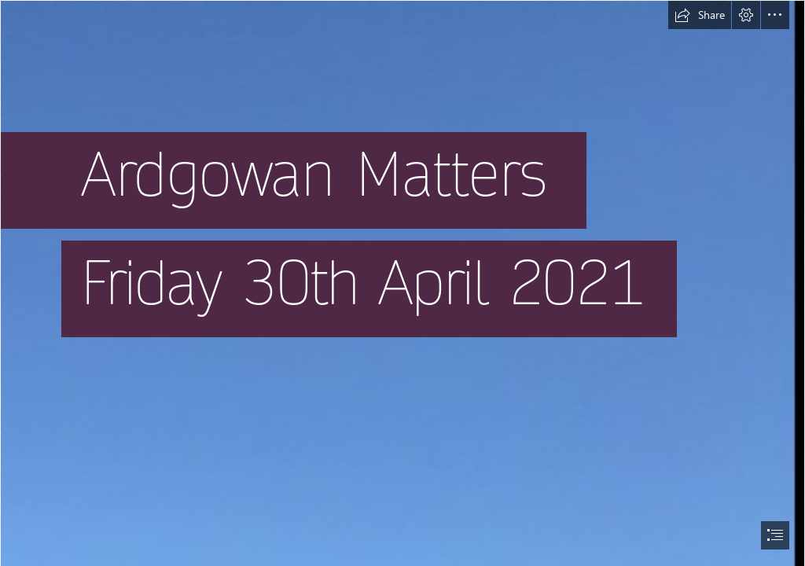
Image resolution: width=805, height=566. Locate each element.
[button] (699, 15)
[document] (402, 283)
